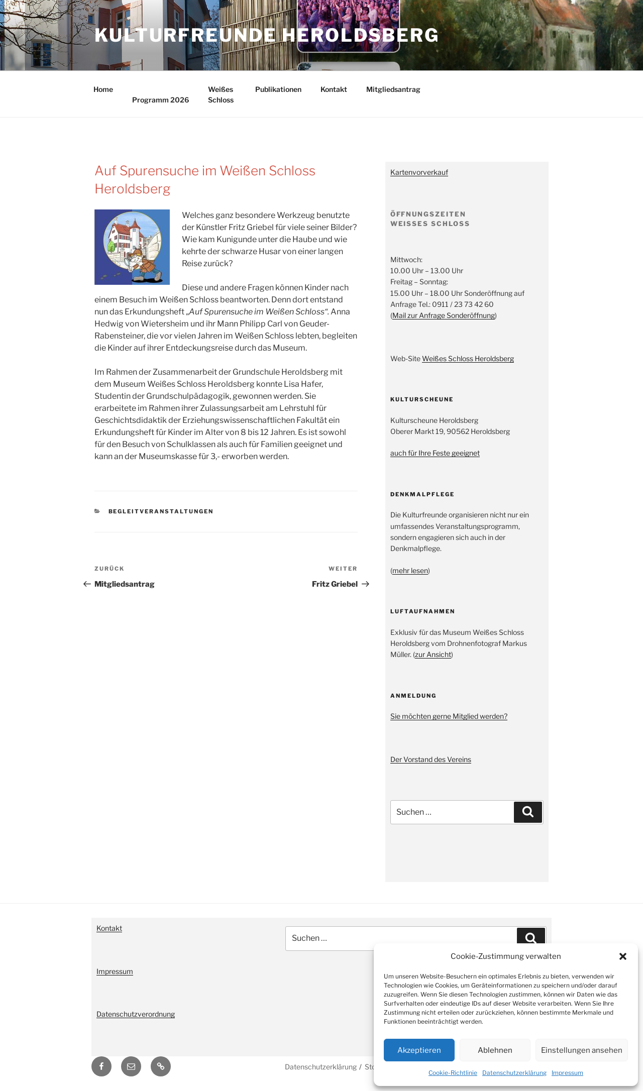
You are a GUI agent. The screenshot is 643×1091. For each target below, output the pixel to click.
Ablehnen (495, 1050)
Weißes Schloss (221, 94)
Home (103, 89)
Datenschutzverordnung (135, 1014)
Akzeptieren (419, 1050)
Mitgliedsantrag (393, 89)
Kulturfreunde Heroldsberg (267, 35)
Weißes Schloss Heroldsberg (468, 358)
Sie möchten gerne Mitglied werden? (448, 716)
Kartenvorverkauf (419, 172)
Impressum (567, 1072)
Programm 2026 (160, 99)
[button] (623, 956)
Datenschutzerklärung (514, 1072)
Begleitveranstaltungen (161, 511)
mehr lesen (410, 570)
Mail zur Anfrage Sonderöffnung (443, 315)
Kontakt (333, 89)
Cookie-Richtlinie (452, 1072)
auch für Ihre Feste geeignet (435, 453)
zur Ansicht (433, 654)
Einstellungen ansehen (581, 1050)
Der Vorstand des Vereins (430, 759)
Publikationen (278, 89)
